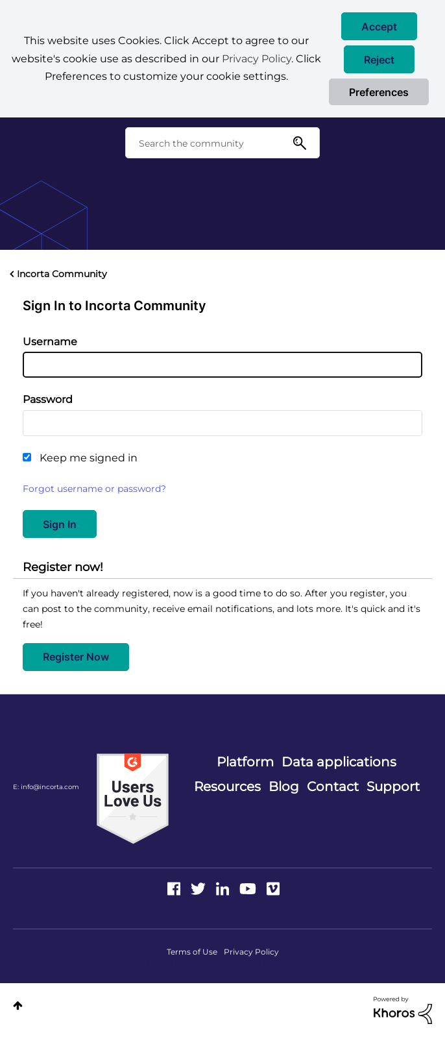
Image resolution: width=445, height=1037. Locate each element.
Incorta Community (62, 274)
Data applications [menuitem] (339, 762)
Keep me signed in (89, 458)
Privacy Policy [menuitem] (251, 952)
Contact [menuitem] (333, 786)
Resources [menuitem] (227, 786)
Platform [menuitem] (245, 762)
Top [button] (18, 1005)
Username (50, 342)
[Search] (222, 142)
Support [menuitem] (393, 786)
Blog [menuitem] (284, 786)
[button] (379, 26)
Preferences (379, 92)
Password (48, 399)
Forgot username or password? (94, 488)
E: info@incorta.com (46, 787)
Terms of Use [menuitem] (192, 952)
